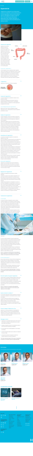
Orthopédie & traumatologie (11, 417)
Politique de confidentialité (19, 425)
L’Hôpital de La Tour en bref (20, 417)
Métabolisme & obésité (11, 427)
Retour (2, 5)
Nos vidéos (27, 423)
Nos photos (27, 425)
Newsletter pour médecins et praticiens (27, 420)
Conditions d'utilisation (19, 423)
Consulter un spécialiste (19, 1)
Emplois (18, 420)
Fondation (27, 1)
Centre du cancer (11, 425)
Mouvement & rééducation (11, 423)
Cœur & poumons (11, 421)
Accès (18, 419)
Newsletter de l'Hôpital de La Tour (28, 417)
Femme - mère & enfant (11, 419)
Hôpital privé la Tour (2, 1)
